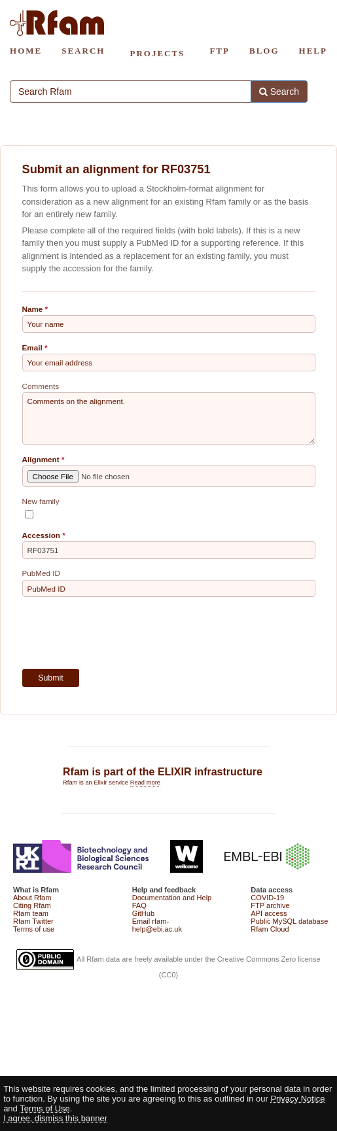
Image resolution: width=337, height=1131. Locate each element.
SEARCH (83, 51)
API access (269, 913)
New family (41, 501)
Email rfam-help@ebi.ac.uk (157, 925)
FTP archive (270, 905)
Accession (41, 535)
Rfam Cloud (270, 929)
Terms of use (33, 929)
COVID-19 (267, 898)
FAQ (139, 905)
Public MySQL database (289, 921)
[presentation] (121, 632)
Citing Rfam (32, 905)
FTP (219, 51)
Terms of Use (45, 1108)
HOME (26, 51)
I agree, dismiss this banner (55, 1118)
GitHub (143, 913)
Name (32, 309)
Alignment (41, 459)
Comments (41, 386)
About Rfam (32, 898)
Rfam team (30, 913)
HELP (313, 51)
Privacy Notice (297, 1099)
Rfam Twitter (33, 921)
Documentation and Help (172, 898)
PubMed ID (41, 573)
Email (32, 347)
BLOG (264, 51)
